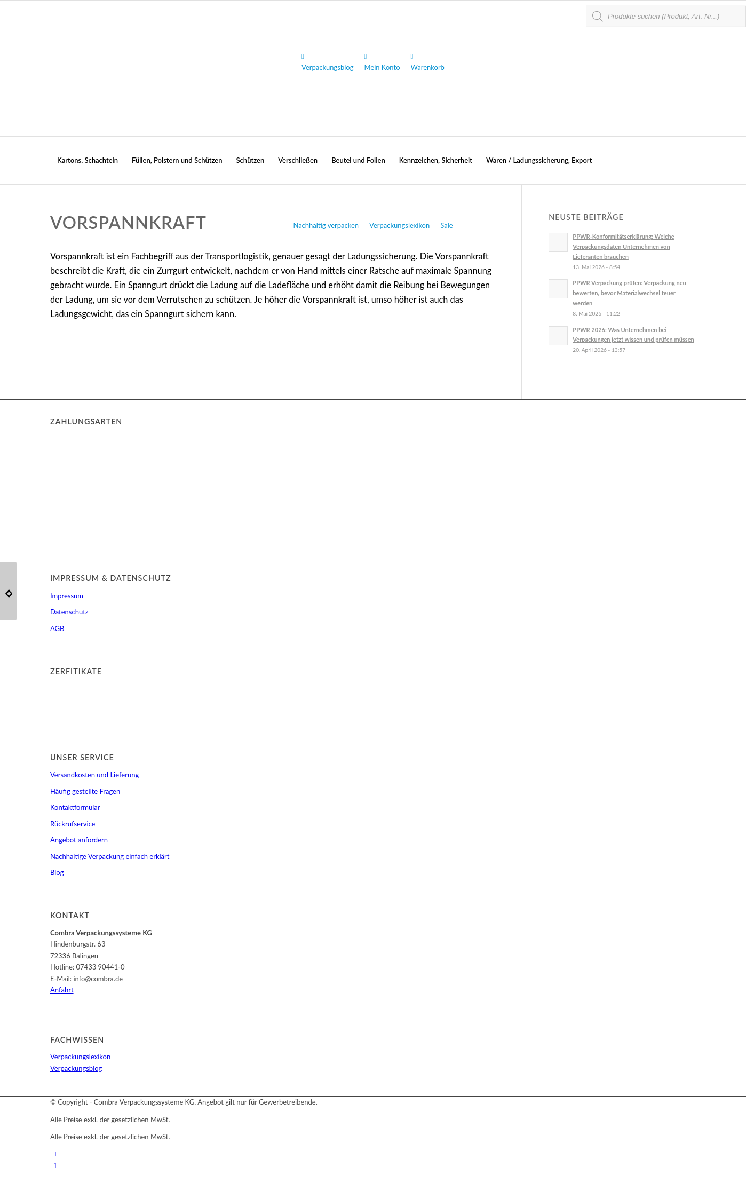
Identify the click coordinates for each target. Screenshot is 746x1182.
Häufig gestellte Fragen (85, 791)
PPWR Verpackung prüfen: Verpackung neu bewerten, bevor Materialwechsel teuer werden (629, 292)
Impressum (66, 596)
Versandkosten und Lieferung (94, 774)
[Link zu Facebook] (55, 1165)
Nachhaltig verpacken (326, 225)
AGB (57, 628)
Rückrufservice (72, 823)
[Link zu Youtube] (55, 1153)
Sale (446, 225)
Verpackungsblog (327, 62)
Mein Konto (382, 62)
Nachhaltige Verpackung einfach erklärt (109, 856)
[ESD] (8, 591)
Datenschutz (69, 612)
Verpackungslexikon (399, 225)
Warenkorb (428, 62)
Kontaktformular (75, 807)
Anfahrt (62, 990)
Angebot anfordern (79, 840)
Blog (57, 872)
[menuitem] (87, 160)
